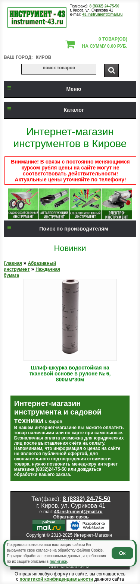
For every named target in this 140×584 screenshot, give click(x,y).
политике (58, 561)
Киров (44, 57)
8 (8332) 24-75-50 (104, 6)
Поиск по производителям (56, 229)
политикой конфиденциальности (56, 579)
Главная (13, 263)
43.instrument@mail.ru (102, 14)
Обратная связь (70, 517)
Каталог (44, 110)
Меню (42, 89)
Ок (122, 553)
